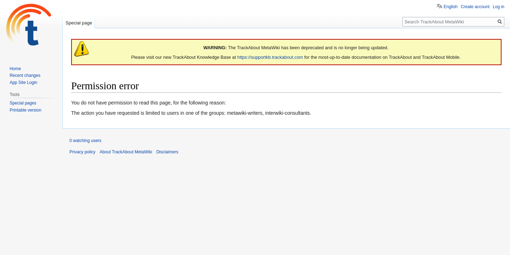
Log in (498, 6)
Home (15, 68)
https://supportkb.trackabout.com (270, 57)
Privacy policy (82, 151)
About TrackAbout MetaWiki (126, 151)
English (451, 6)
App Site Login (23, 82)
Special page (79, 23)
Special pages (23, 103)
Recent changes (25, 75)
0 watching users (85, 140)
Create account (475, 6)
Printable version (25, 110)
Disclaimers (167, 151)
